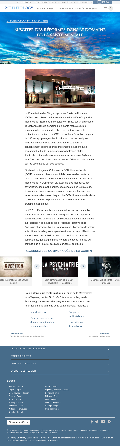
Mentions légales (30, 433)
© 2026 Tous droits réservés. (32, 430)
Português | (18, 409)
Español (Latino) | (19, 393)
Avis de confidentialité (69, 430)
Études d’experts (89, 8)
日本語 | (16, 403)
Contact (43, 433)
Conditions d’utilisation (88, 430)
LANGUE (103, 2)
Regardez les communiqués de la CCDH (57, 250)
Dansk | (51, 387)
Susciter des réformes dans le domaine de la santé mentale (42, 322)
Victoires (60, 8)
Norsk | (52, 406)
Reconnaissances (73, 8)
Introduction (36, 312)
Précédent (16, 333)
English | (15, 390)
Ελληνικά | (51, 396)
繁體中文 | (16, 387)
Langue (11, 381)
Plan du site (52, 433)
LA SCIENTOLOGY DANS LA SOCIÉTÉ (27, 21)
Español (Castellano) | (57, 390)
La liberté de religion (46, 8)
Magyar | (52, 403)
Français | (15, 396)
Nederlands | (16, 406)
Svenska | (16, 412)
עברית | (15, 399)
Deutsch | (52, 393)
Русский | (52, 409)
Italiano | (51, 399)
